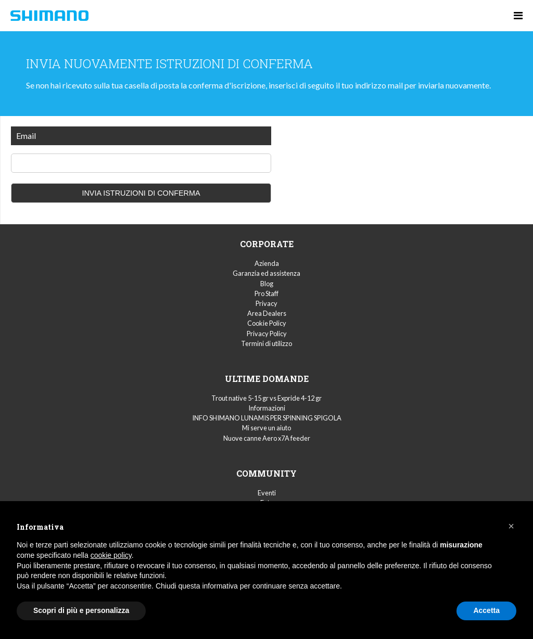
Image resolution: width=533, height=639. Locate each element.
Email (26, 135)
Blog (266, 283)
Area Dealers (266, 313)
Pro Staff (266, 293)
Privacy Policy (267, 333)
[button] (511, 526)
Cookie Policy (266, 323)
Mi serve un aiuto (266, 428)
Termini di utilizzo (266, 343)
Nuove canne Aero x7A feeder (266, 438)
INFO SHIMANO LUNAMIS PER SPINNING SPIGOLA (266, 418)
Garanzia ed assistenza (266, 273)
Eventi (267, 493)
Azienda (267, 263)
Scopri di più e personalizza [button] (81, 610)
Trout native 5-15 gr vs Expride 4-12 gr (266, 398)
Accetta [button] (486, 610)
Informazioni (266, 408)
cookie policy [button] (111, 555)
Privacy (266, 303)
